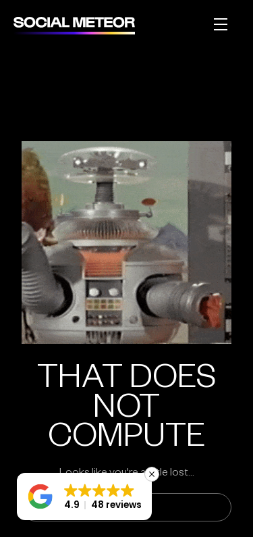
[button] (84, 496)
